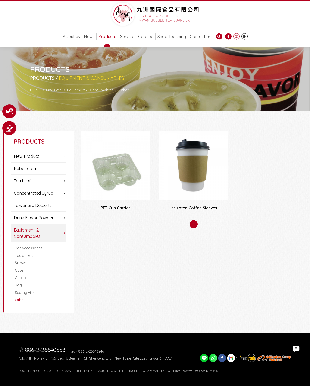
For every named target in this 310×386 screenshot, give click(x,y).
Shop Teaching (171, 36)
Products (107, 36)
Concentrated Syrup (33, 193)
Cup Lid (21, 277)
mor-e (214, 371)
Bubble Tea (25, 168)
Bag (18, 285)
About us (71, 36)
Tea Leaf (22, 180)
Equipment (24, 255)
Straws (21, 263)
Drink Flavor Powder (33, 217)
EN (244, 36)
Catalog (145, 36)
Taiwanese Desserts (32, 205)
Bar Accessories (28, 248)
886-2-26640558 (45, 349)
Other (20, 300)
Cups (19, 270)
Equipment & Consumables (90, 90)
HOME (35, 90)
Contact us (200, 36)
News (89, 36)
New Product (26, 156)
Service (127, 36)
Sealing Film (25, 292)
